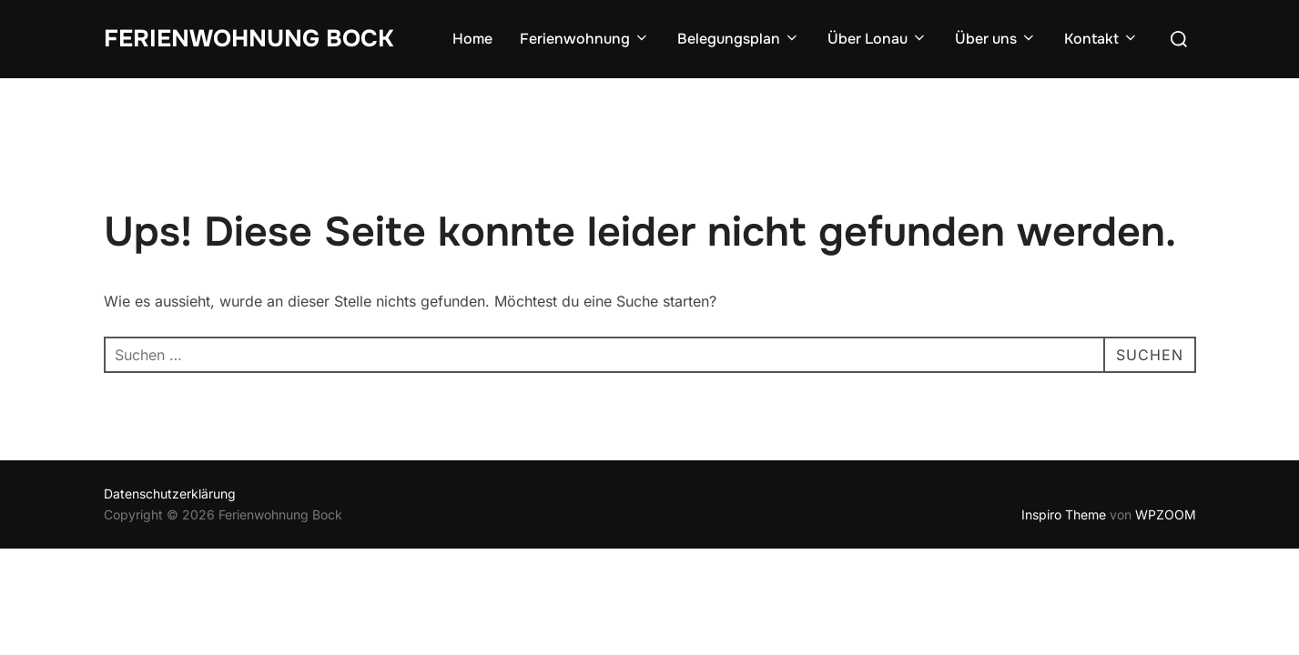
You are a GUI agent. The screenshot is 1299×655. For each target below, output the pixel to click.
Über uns (996, 38)
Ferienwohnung (585, 38)
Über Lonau (877, 38)
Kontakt (1101, 38)
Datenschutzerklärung (170, 493)
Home (472, 38)
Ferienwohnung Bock (248, 39)
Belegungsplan (738, 38)
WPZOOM (1165, 514)
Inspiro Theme (1063, 514)
